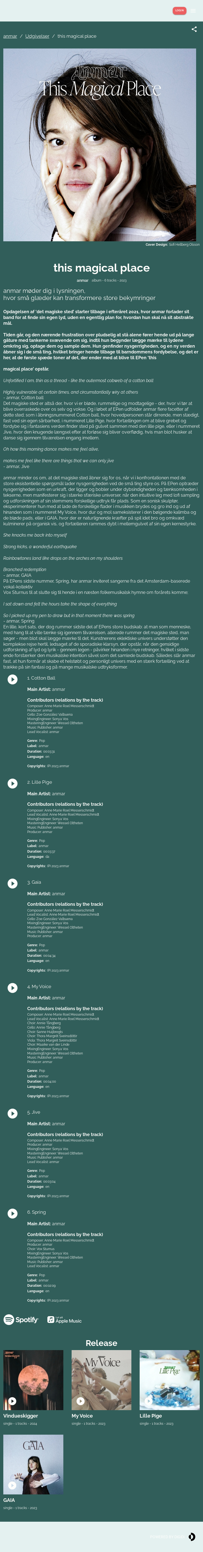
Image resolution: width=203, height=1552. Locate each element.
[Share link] (194, 29)
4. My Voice (39, 986)
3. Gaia (34, 882)
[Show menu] (193, 10)
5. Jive (33, 1112)
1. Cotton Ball (41, 678)
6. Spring (36, 1212)
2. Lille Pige (39, 782)
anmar (10, 36)
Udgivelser (37, 36)
